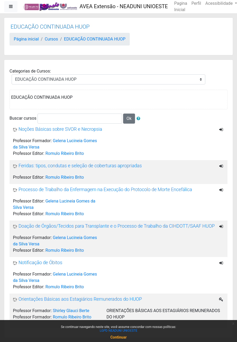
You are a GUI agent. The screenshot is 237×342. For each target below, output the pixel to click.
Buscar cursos (23, 118)
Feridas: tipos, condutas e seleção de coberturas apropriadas (80, 166)
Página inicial (26, 39)
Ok (129, 118)
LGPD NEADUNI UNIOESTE (118, 330)
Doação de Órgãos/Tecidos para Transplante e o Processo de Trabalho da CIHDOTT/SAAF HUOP (116, 226)
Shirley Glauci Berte (71, 310)
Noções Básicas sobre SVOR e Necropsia (60, 129)
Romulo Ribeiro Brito (64, 153)
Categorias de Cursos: (30, 71)
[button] (139, 118)
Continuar (118, 337)
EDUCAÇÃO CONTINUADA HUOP (95, 39)
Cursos (51, 39)
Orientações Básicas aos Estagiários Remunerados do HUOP (80, 299)
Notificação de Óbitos (40, 262)
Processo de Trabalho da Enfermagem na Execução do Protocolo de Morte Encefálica (105, 189)
